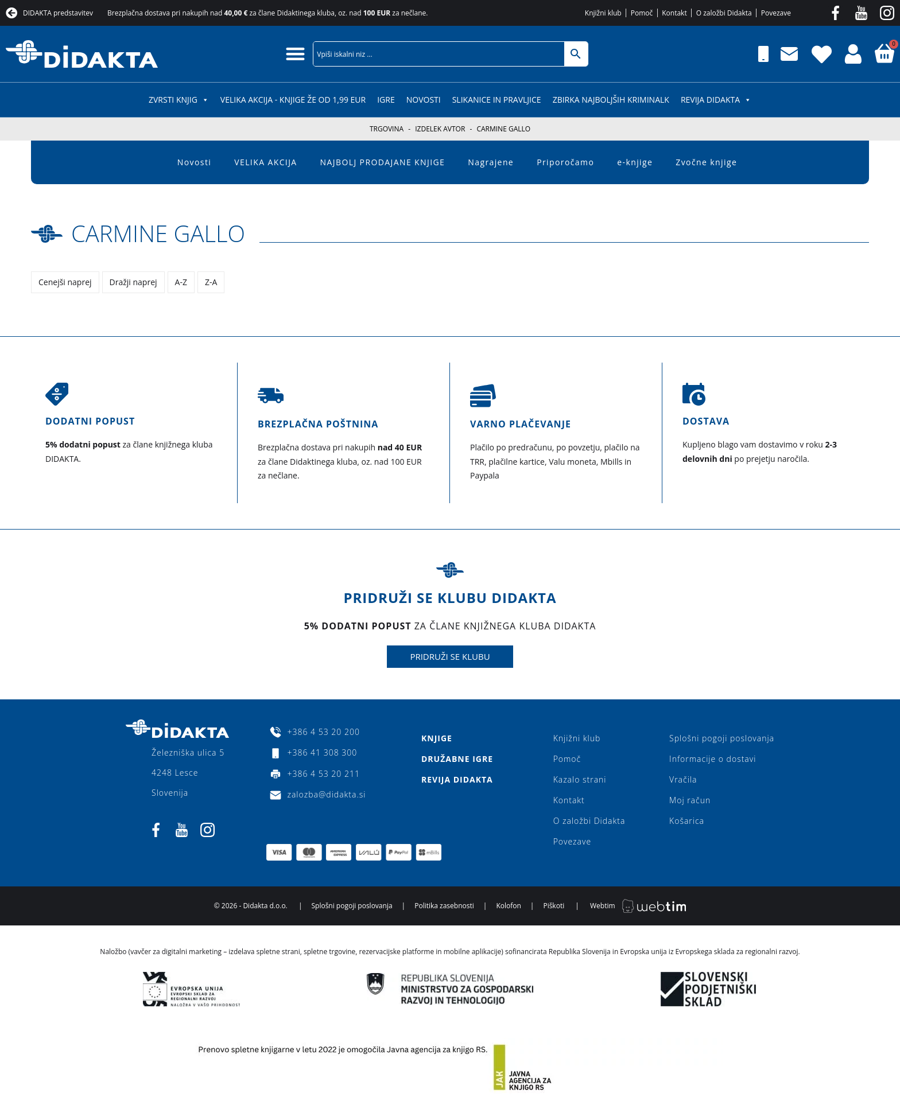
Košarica (686, 820)
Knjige (436, 738)
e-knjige (635, 162)
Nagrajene (491, 162)
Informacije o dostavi (712, 758)
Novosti (423, 99)
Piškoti (553, 906)
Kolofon (508, 906)
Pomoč (567, 758)
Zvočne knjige (706, 162)
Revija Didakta (716, 99)
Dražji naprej (133, 282)
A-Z (181, 282)
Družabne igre (457, 758)
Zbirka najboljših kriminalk (611, 99)
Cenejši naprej (65, 282)
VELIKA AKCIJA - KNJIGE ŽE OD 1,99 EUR (293, 99)
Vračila (683, 779)
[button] (295, 53)
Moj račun (690, 800)
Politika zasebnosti (444, 906)
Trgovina (387, 129)
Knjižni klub (577, 738)
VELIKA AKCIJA (265, 162)
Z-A (211, 282)
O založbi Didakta (589, 820)
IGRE (386, 99)
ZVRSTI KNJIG (179, 99)
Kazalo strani (580, 779)
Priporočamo (565, 162)
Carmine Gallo (158, 233)
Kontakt (569, 800)
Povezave (572, 841)
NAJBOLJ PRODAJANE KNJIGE (382, 162)
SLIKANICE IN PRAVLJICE (496, 99)
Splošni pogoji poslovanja (721, 738)
